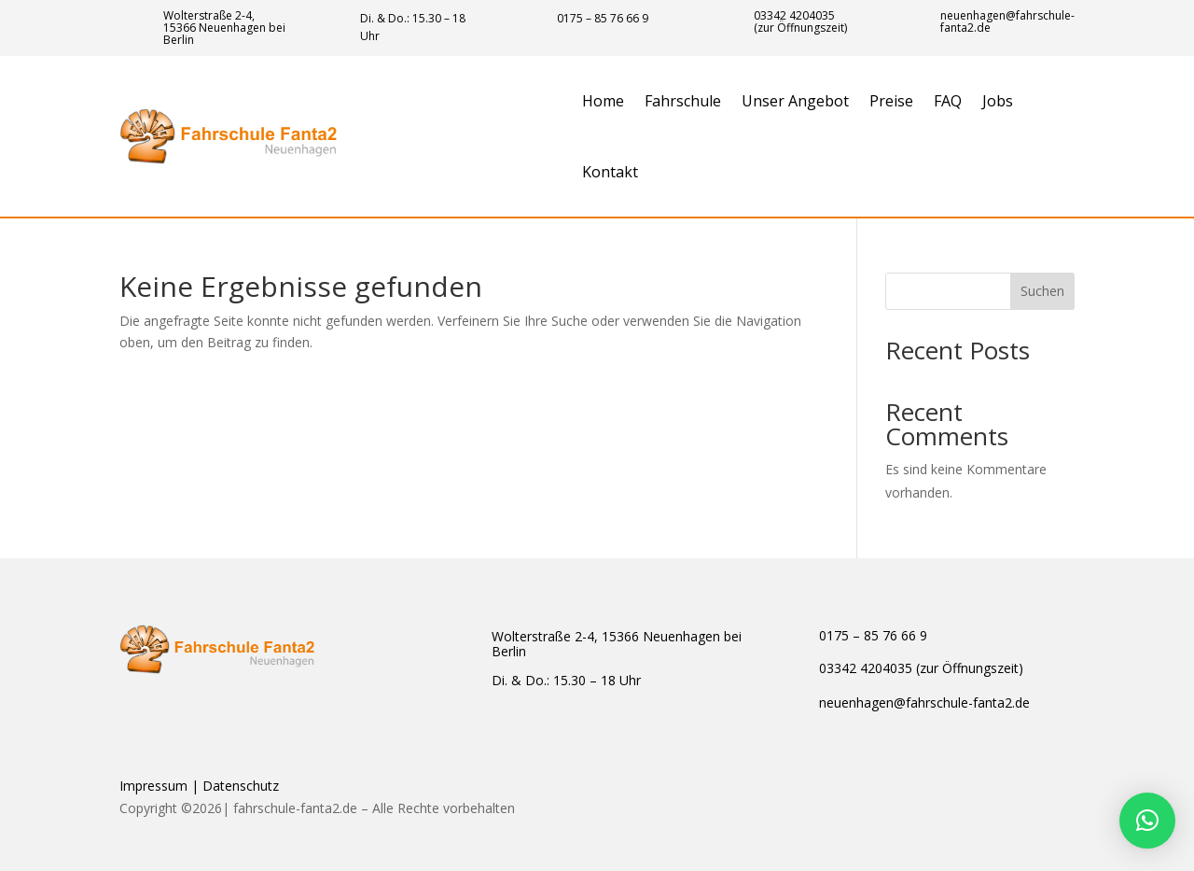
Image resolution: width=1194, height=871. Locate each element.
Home (603, 101)
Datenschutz (240, 785)
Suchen (1042, 291)
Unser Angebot (795, 101)
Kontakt (610, 172)
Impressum (153, 785)
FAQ (948, 101)
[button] (1147, 821)
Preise (891, 101)
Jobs (997, 101)
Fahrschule (683, 101)
